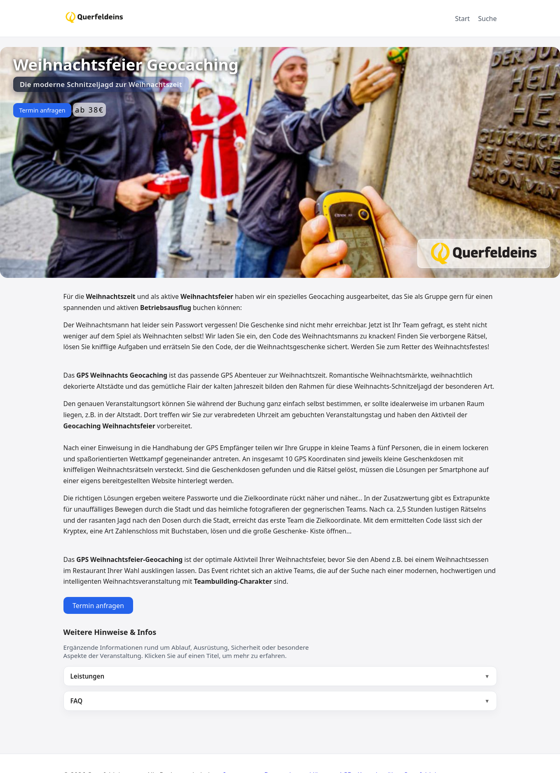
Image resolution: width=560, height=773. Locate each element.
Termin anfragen (42, 110)
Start (462, 18)
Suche (487, 18)
